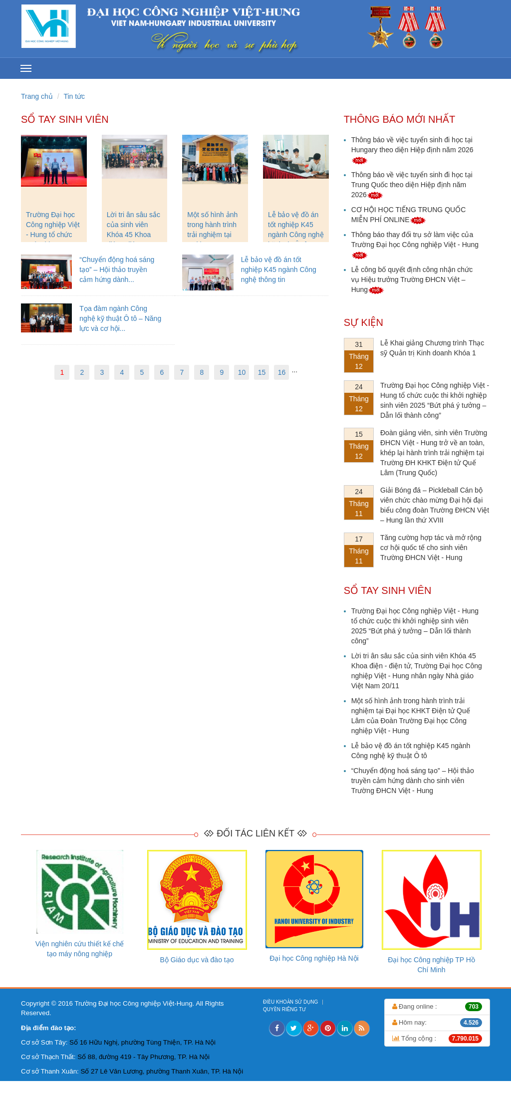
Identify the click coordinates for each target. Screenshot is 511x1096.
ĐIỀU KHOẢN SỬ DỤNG (291, 1002)
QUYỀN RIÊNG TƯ (285, 1009)
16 (282, 372)
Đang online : (437, 1006)
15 (262, 372)
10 (242, 372)
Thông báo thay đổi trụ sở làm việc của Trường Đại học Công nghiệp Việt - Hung (415, 245)
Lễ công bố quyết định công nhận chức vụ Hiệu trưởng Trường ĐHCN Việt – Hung (412, 279)
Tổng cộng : (437, 1038)
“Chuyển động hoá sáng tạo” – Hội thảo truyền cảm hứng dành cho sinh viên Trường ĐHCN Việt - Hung (412, 781)
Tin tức (74, 96)
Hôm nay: (437, 1022)
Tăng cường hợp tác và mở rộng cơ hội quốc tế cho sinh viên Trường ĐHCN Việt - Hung (431, 547)
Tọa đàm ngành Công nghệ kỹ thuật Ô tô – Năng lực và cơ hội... (120, 318)
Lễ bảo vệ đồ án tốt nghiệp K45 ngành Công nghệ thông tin (278, 269)
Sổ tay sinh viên (65, 119)
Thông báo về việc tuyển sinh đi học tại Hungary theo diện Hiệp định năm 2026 (412, 150)
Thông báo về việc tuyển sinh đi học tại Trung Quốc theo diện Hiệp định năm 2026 (412, 185)
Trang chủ (37, 96)
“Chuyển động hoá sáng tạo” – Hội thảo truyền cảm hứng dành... (116, 269)
